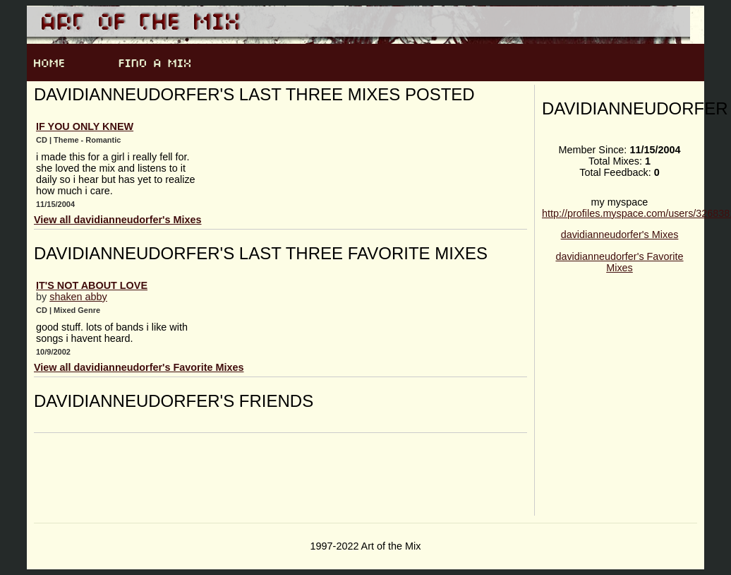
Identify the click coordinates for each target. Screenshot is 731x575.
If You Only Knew (84, 126)
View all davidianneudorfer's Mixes (118, 219)
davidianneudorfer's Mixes (620, 234)
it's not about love (91, 285)
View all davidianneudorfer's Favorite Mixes (138, 367)
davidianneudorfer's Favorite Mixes (619, 262)
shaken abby (78, 296)
